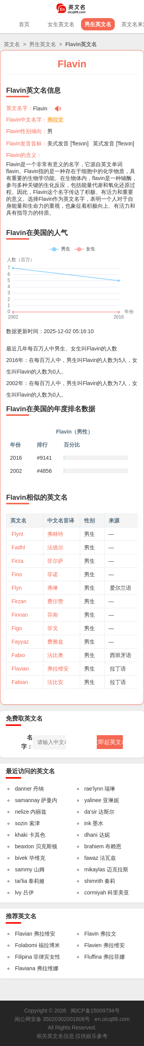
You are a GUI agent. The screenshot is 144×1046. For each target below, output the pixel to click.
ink (87, 823)
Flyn (17, 588)
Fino (17, 574)
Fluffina (93, 957)
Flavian (20, 669)
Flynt (17, 534)
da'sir (90, 812)
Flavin (91, 934)
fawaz (91, 858)
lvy (18, 892)
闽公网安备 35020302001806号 (52, 1019)
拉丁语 (118, 669)
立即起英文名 (110, 742)
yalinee (92, 800)
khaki (21, 835)
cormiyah (95, 892)
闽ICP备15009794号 (95, 1011)
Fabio (18, 655)
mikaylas (94, 869)
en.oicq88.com (111, 1019)
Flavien (93, 945)
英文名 (12, 44)
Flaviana (25, 968)
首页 (24, 24)
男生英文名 (97, 24)
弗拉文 (55, 120)
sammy (23, 869)
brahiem (94, 846)
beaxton (24, 846)
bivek (21, 858)
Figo (17, 628)
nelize (22, 812)
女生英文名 (61, 24)
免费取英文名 (24, 718)
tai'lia (21, 881)
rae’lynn (93, 789)
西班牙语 (120, 655)
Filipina (23, 957)
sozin (21, 823)
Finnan (20, 615)
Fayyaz (20, 642)
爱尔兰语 (120, 588)
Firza (17, 561)
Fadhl (18, 547)
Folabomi (26, 945)
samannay (27, 800)
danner (23, 789)
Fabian (20, 682)
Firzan (19, 601)
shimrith (93, 881)
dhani (91, 835)
